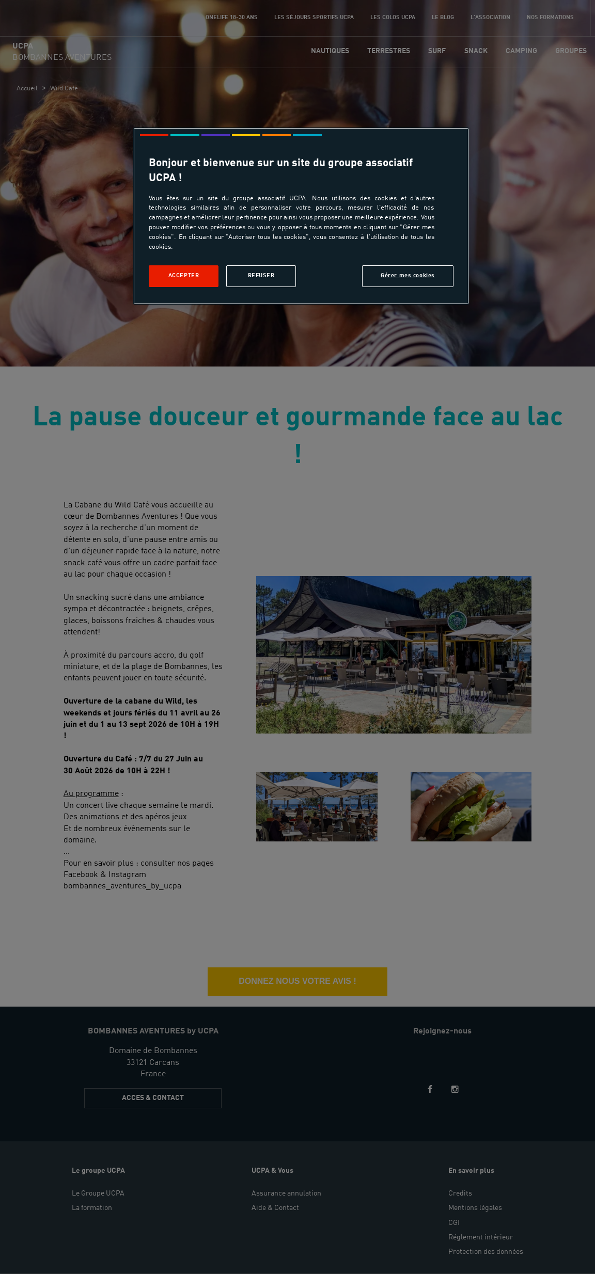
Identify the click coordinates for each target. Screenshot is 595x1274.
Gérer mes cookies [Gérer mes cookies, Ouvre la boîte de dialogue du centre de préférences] (408, 276)
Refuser (261, 276)
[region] (301, 216)
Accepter (183, 276)
